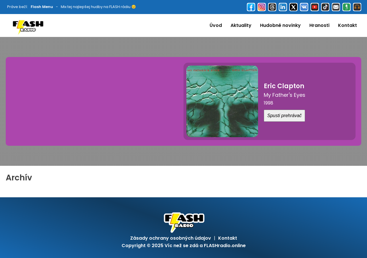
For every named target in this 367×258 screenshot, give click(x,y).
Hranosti (319, 25)
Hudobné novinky (280, 25)
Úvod (216, 25)
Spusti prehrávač (284, 115)
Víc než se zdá (181, 245)
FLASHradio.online (225, 245)
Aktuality (241, 25)
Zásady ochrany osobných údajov (170, 238)
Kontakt (347, 25)
